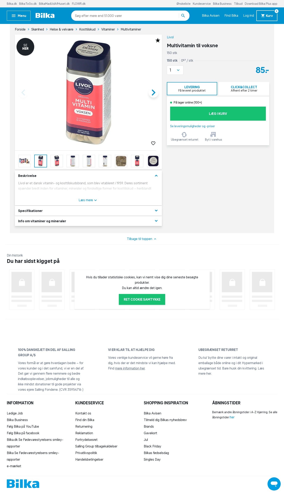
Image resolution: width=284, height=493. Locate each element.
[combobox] (82, 16)
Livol (170, 37)
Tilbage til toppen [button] (142, 238)
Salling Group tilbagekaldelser (96, 446)
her (232, 417)
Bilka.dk (12, 3)
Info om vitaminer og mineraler (88, 221)
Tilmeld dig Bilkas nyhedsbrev (165, 420)
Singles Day (152, 459)
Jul (146, 439)
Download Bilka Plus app (261, 3)
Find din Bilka (84, 420)
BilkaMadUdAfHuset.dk (54, 3)
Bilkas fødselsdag (156, 453)
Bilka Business (222, 3)
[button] (175, 70)
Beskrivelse (88, 175)
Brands (149, 426)
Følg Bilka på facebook (23, 433)
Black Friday (152, 446)
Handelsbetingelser (89, 459)
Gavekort (150, 433)
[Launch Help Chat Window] (274, 484)
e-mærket (14, 466)
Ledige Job (15, 413)
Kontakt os (83, 413)
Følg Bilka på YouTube (23, 426)
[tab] (192, 88)
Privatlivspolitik (86, 453)
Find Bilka (231, 15)
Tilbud (238, 3)
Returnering (83, 426)
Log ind (248, 15)
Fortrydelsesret (86, 439)
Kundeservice (202, 3)
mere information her (130, 368)
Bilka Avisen (210, 15)
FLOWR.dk (79, 3)
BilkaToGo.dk (28, 3)
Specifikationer (88, 210)
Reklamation (84, 433)
